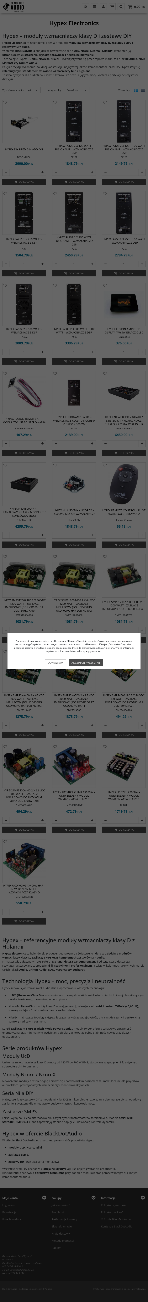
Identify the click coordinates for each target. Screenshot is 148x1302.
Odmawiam (55, 662)
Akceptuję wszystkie (86, 662)
